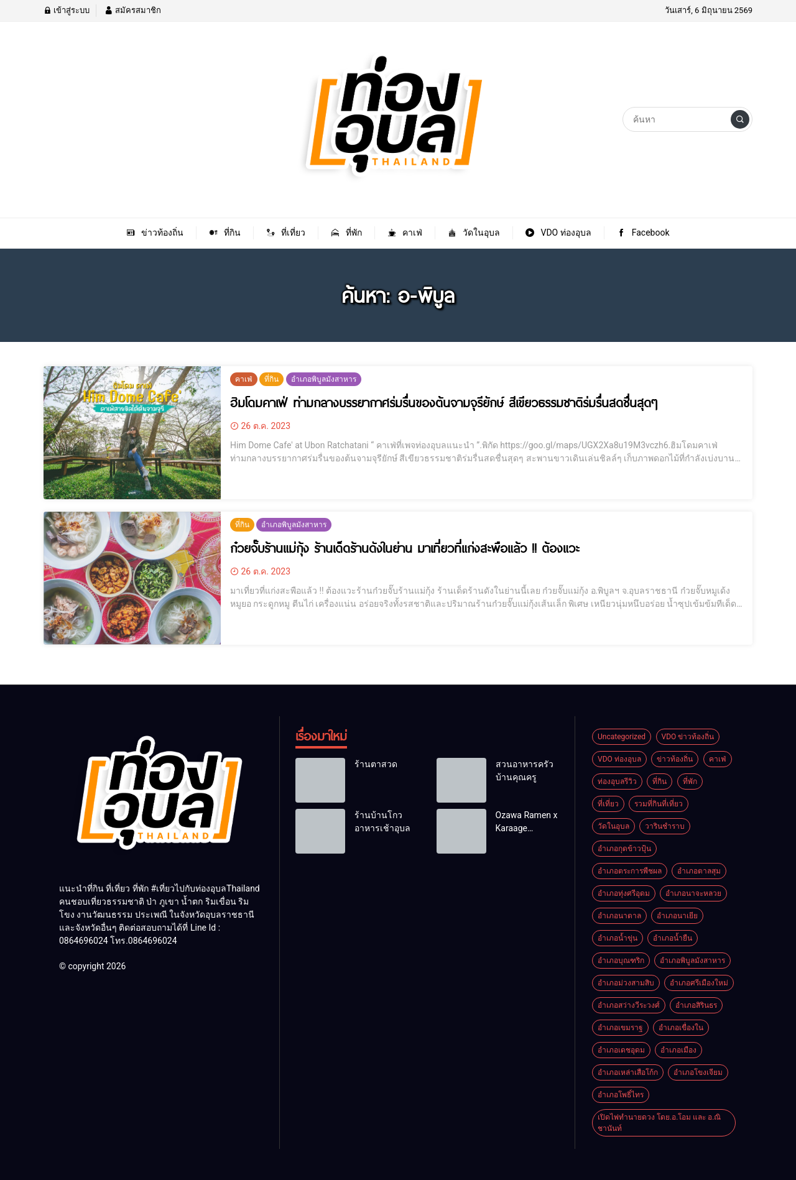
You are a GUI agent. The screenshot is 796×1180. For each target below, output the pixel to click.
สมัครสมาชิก (132, 10)
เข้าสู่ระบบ (67, 10)
